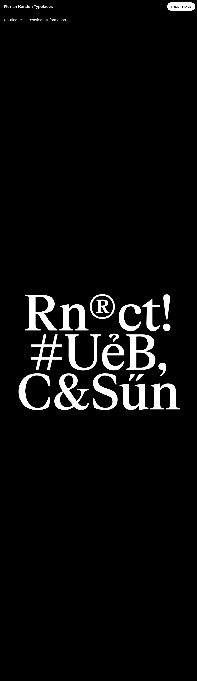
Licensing (34, 20)
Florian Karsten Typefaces (28, 6)
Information (56, 20)
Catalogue (13, 20)
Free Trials (181, 6)
